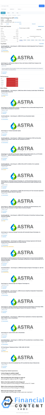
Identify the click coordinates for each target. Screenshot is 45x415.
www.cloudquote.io (30, 403)
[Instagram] (26, 409)
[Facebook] (21, 409)
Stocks (8, 12)
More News (41, 43)
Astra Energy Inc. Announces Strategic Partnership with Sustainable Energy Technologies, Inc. (21, 232)
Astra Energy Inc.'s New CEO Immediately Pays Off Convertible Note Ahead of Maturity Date (20, 363)
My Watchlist (12, 9)
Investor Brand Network (5, 50)
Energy (7, 246)
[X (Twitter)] (18, 409)
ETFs (13, 12)
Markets (3, 12)
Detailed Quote (40, 26)
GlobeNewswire (4, 73)
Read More (41, 88)
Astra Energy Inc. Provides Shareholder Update (11, 130)
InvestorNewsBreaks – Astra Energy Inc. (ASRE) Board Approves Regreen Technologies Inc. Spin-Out (22, 267)
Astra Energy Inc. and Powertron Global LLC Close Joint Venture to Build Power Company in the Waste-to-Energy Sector (21, 64)
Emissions (7, 51)
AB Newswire (4, 350)
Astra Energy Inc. (5, 158)
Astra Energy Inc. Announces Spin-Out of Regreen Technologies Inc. (15, 283)
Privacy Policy (25, 405)
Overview (3, 15)
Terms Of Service (33, 405)
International (14, 15)
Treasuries (18, 15)
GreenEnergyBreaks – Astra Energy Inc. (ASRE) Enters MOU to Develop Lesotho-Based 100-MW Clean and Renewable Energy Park (22, 91)
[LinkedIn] (24, 409)
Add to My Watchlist (18, 22)
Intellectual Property (11, 246)
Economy (4, 51)
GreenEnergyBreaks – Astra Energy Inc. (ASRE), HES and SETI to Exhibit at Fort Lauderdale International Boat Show (20, 164)
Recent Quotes (3, 9)
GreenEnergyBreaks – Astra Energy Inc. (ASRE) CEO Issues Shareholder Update (17, 116)
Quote (7, 23)
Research (34, 23)
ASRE (16, 18)
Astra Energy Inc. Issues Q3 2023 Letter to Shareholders (13, 332)
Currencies (9, 15)
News (6, 15)
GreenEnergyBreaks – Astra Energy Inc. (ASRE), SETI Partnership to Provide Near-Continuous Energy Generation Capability (22, 216)
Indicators (19, 9)
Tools (17, 12)
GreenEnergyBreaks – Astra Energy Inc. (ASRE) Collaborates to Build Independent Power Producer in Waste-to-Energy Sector (22, 47)
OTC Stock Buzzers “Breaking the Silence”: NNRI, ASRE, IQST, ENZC (15, 347)
